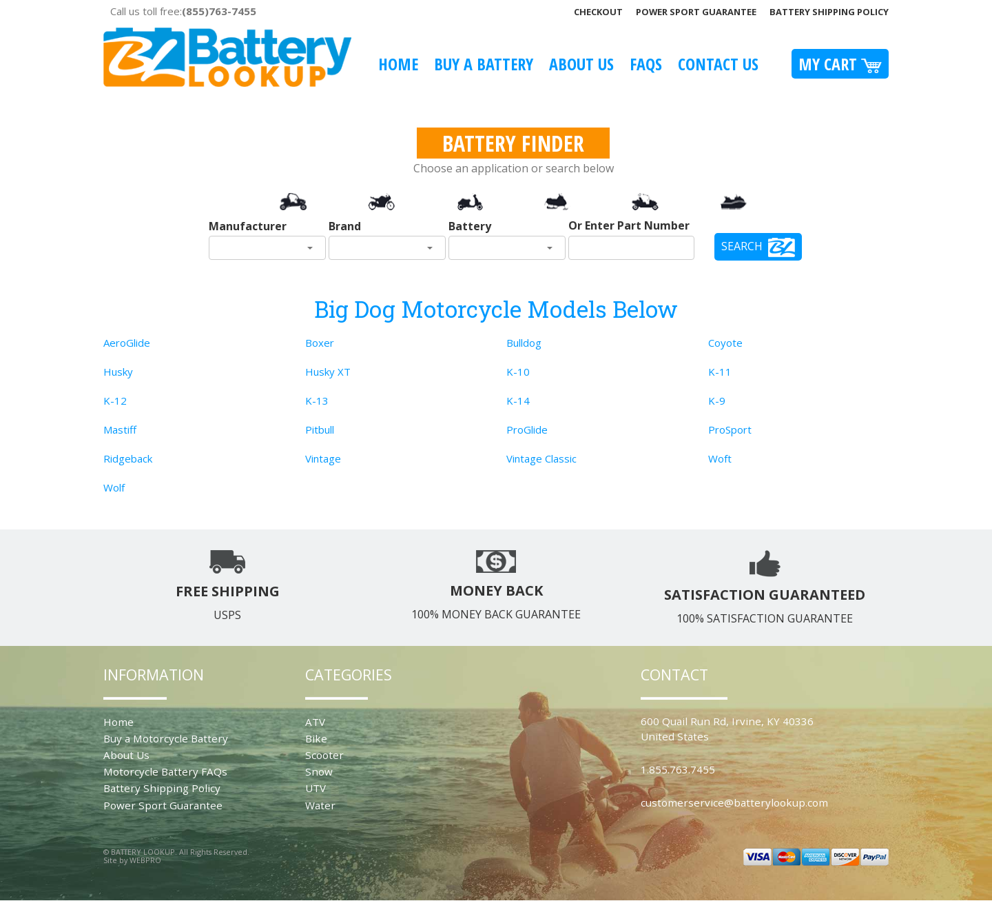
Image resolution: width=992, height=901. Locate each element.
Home (398, 63)
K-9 (716, 400)
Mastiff (119, 429)
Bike (316, 738)
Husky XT (328, 371)
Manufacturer (248, 226)
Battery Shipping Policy (829, 12)
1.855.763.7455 (678, 769)
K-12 (115, 400)
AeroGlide (126, 342)
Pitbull (319, 429)
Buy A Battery (483, 63)
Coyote (725, 342)
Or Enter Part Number (629, 225)
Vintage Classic (541, 458)
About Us (581, 63)
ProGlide (527, 429)
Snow (319, 771)
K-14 (518, 400)
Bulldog (523, 342)
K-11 (720, 371)
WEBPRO (145, 860)
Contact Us (718, 63)
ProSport (730, 429)
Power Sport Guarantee (696, 12)
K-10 (518, 371)
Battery (469, 226)
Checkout (598, 12)
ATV (315, 722)
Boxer (319, 342)
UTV (315, 788)
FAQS (646, 63)
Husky (118, 371)
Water (320, 805)
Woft (720, 458)
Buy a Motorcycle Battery (165, 738)
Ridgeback (127, 458)
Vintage (323, 458)
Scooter (324, 755)
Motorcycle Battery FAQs (165, 771)
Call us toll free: (183, 11)
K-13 (317, 400)
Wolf (114, 487)
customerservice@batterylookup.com (734, 802)
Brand (345, 226)
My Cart (840, 63)
